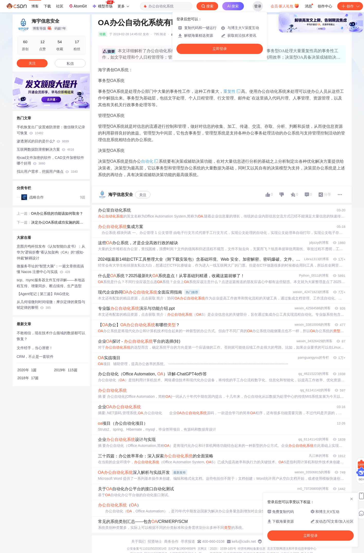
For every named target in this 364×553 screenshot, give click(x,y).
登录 (257, 6)
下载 (47, 6)
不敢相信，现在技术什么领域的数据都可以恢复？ (51, 336)
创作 (350, 6)
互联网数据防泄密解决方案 (45, 149)
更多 (123, 6)
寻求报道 (188, 541)
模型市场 (103, 5)
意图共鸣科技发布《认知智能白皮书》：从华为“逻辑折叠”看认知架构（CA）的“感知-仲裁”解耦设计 (51, 252)
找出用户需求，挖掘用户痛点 (47, 171)
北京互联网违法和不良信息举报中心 (291, 548)
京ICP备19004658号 (182, 548)
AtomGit (77, 6)
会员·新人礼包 (285, 5)
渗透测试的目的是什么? (43, 141)
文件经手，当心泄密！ (35, 348)
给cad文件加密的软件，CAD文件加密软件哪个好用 (50, 161)
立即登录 (219, 49)
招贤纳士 (155, 541)
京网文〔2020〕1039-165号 (217, 548)
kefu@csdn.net (244, 541)
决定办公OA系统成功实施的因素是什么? (57, 222)
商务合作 (171, 541)
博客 (35, 6)
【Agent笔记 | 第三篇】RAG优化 (43, 294)
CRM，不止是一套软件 (35, 357)
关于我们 (138, 541)
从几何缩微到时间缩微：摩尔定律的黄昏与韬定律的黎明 (51, 305)
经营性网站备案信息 (251, 548)
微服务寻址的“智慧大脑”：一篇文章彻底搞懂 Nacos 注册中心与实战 (50, 269)
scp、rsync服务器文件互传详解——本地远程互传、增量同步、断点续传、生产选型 (51, 283)
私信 (70, 63)
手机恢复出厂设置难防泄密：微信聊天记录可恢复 (51, 130)
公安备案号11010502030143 (146, 548)
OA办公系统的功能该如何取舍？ (57, 213)
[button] (47, 105)
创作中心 (325, 6)
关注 (142, 195)
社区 (59, 6)
